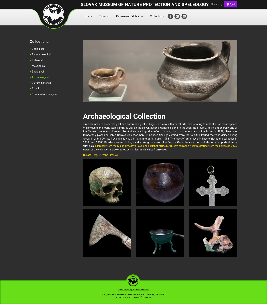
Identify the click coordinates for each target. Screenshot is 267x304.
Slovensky (216, 4)
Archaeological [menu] (39, 77)
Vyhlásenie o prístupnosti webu (133, 290)
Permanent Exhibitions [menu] (129, 16)
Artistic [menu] (35, 88)
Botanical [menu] (36, 60)
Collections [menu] (157, 16)
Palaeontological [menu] (40, 54)
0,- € (230, 4)
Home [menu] (88, 16)
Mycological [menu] (37, 66)
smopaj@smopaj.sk (142, 297)
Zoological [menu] (37, 71)
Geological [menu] (37, 48)
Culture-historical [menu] (41, 82)
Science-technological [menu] (43, 94)
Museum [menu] (104, 16)
